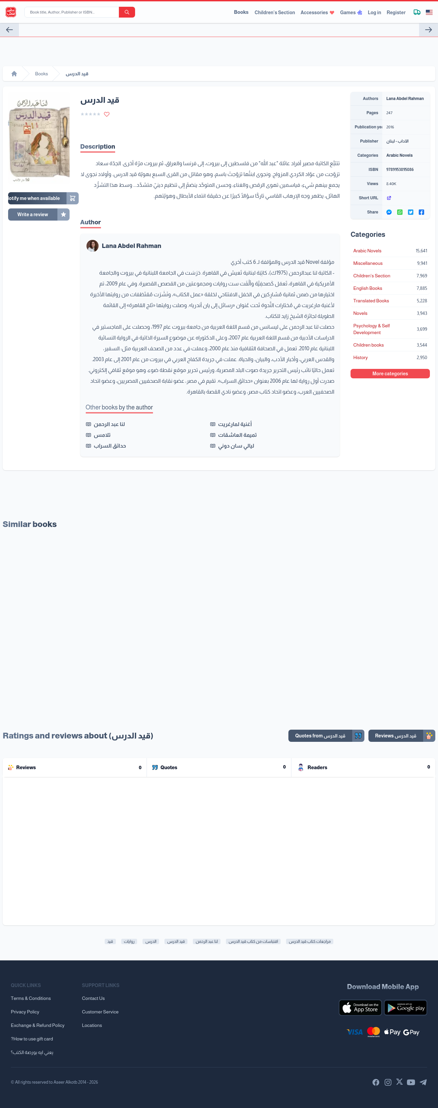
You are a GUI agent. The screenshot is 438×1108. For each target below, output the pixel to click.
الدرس (150, 941)
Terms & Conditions (31, 998)
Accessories (318, 12)
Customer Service (100, 1011)
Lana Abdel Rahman (131, 246)
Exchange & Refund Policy (38, 1025)
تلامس (102, 435)
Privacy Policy (25, 1011)
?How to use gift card (32, 1038)
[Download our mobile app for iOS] (360, 1008)
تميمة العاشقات (237, 435)
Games (351, 12)
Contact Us (93, 998)
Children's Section (275, 12)
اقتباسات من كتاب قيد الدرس (253, 941)
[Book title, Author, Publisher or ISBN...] (73, 12)
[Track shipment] (417, 12)
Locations (92, 1025)
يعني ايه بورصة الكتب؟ (32, 1052)
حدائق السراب (110, 446)
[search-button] (127, 12)
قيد (110, 941)
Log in (374, 12)
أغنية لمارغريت (235, 424)
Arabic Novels (399, 155)
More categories (390, 373)
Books (241, 12)
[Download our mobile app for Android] (405, 1008)
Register (396, 12)
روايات (129, 941)
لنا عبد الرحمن (109, 424)
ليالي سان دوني (236, 446)
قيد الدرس (176, 941)
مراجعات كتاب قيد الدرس (310, 941)
